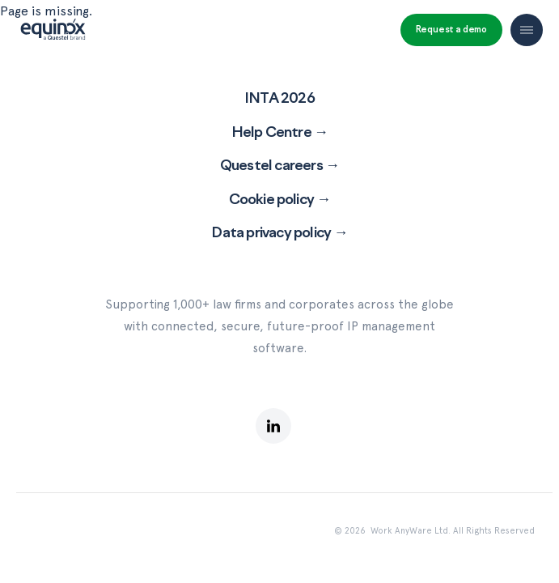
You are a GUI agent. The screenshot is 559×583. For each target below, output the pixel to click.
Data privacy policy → (279, 231)
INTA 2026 (279, 97)
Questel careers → (279, 164)
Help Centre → (279, 131)
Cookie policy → (280, 198)
